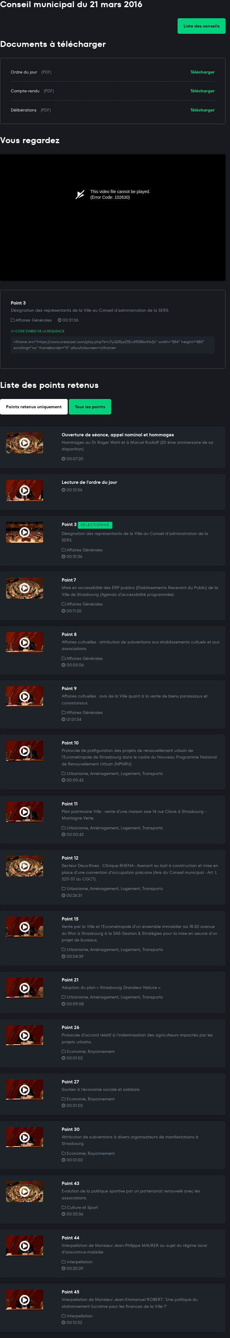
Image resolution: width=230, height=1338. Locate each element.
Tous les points (90, 407)
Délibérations (24, 110)
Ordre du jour (24, 72)
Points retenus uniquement (34, 407)
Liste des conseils (202, 26)
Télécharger (202, 72)
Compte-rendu (25, 91)
